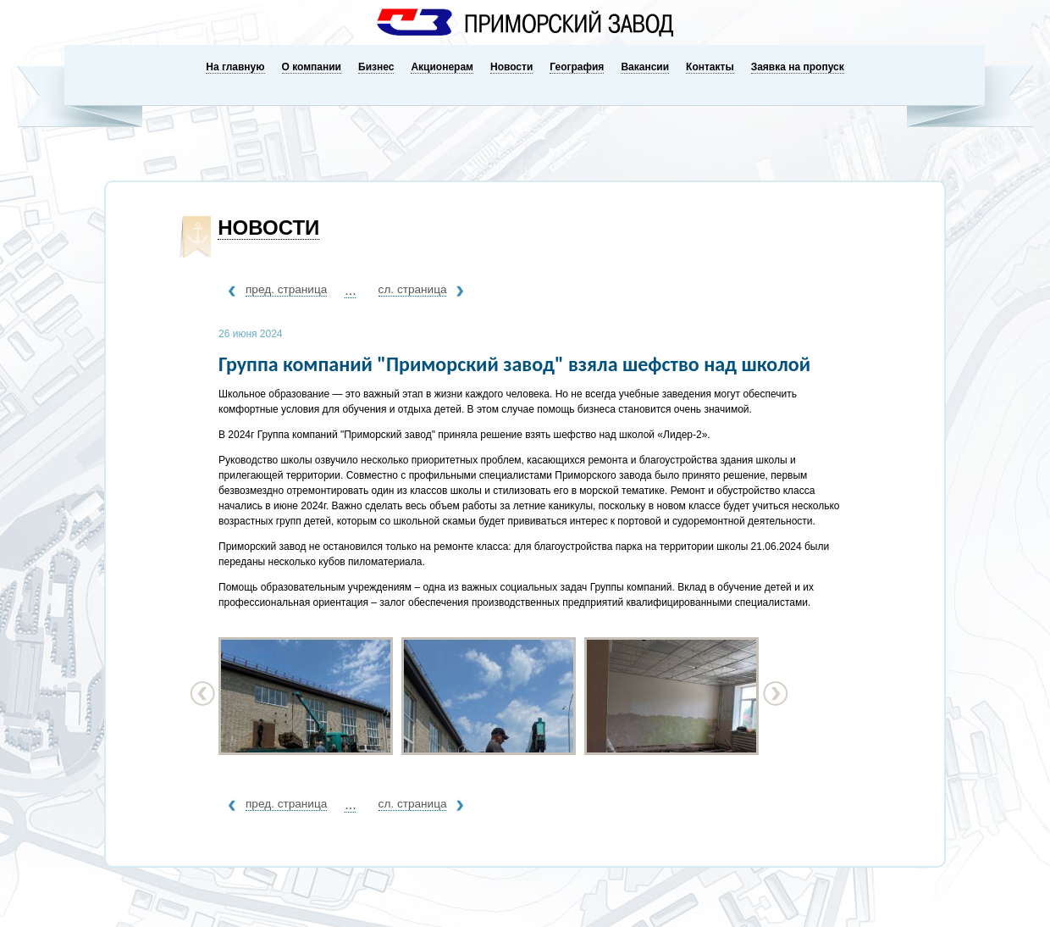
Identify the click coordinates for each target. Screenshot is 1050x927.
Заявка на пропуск (797, 67)
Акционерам (442, 67)
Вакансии (645, 67)
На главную (235, 67)
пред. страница (286, 289)
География (577, 67)
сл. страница (413, 289)
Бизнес (376, 67)
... (350, 290)
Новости (511, 67)
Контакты (710, 67)
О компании (312, 67)
